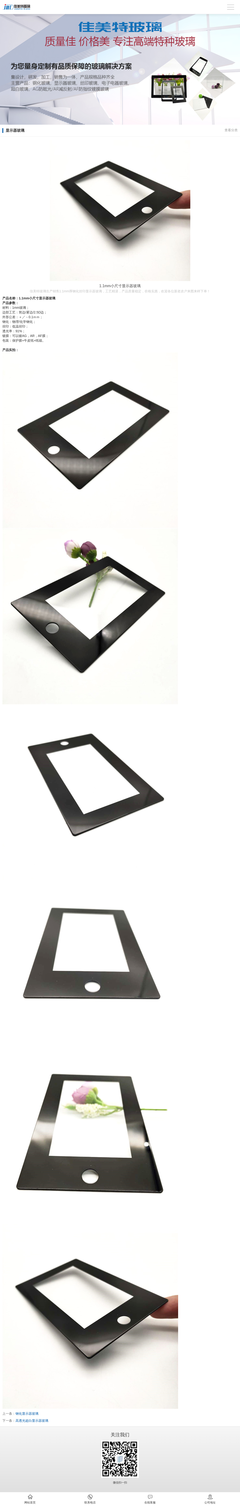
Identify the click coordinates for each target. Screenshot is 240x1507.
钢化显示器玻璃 (26, 1413)
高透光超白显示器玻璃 (31, 1420)
